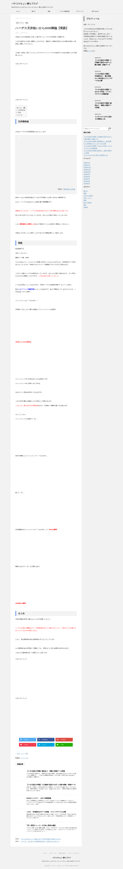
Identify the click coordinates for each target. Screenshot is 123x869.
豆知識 (86, 207)
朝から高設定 (88, 202)
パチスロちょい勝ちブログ (25, 3)
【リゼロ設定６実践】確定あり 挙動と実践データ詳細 (45, 771)
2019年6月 (87, 181)
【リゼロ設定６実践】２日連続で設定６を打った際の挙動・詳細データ (51, 784)
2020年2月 (87, 162)
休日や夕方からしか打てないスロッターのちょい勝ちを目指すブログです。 (61, 861)
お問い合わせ (95, 11)
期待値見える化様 (69, 189)
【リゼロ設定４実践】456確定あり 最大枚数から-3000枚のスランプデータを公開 (103, 77)
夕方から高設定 (88, 195)
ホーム (18, 11)
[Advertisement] (46, 80)
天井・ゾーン (21, 753)
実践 (49, 11)
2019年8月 (87, 176)
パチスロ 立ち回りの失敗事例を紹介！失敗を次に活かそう (40, 841)
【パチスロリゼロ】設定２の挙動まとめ (103, 118)
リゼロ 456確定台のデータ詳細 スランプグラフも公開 (46, 812)
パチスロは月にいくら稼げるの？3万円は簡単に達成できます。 (41, 839)
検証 (85, 205)
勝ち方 (33, 11)
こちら (90, 51)
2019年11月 (87, 169)
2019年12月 (87, 167)
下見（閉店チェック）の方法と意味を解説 (41, 825)
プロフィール (80, 11)
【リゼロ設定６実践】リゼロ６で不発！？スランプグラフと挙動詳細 (103, 92)
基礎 (85, 193)
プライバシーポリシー (74, 853)
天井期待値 (21, 110)
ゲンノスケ (24, 758)
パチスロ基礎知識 (64, 11)
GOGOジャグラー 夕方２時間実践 (38, 798)
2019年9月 (87, 174)
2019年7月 (87, 179)
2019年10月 (87, 172)
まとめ (20, 115)
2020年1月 (87, 165)
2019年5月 (87, 183)
